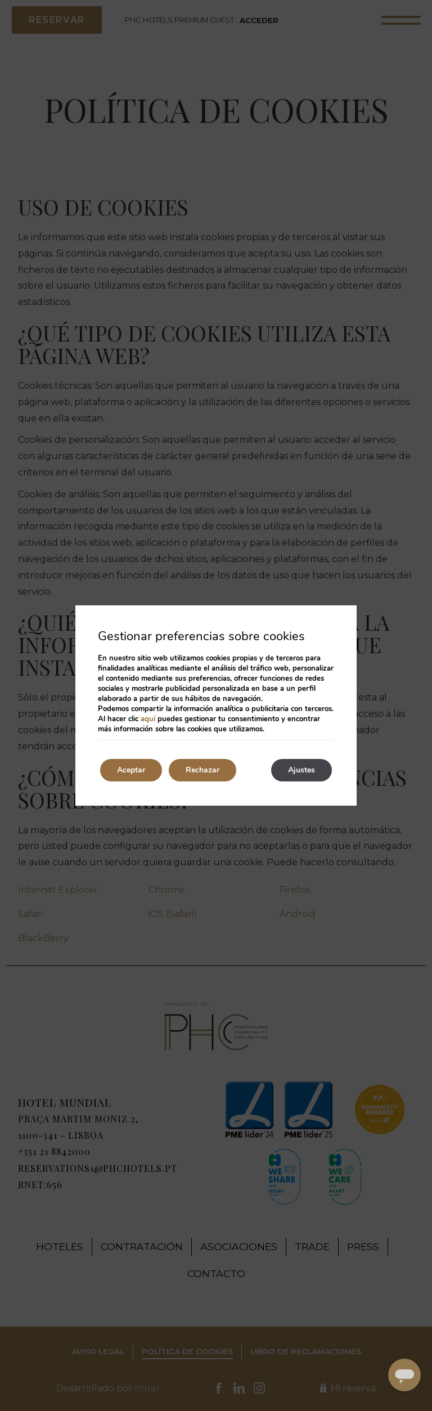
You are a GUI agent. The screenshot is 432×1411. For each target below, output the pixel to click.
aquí (148, 719)
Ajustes (301, 770)
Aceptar (131, 770)
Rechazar (202, 770)
